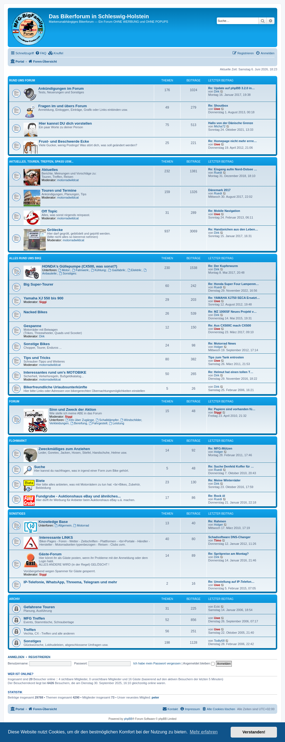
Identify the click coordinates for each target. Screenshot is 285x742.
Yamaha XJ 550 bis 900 (43, 298)
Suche (39, 467)
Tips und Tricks (37, 358)
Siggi (43, 302)
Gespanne (32, 326)
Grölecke (55, 230)
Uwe (217, 109)
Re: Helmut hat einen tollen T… (230, 372)
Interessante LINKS (56, 537)
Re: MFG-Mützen (220, 448)
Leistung (116, 423)
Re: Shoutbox (218, 105)
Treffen (30, 630)
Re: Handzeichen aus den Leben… (233, 229)
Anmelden (16, 657)
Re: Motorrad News (222, 343)
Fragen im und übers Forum (62, 106)
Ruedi (218, 172)
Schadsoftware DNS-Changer (229, 537)
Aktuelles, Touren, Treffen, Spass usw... (41, 161)
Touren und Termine (59, 190)
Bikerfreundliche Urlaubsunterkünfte (55, 387)
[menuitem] (40, 53)
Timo (217, 540)
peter (155, 697)
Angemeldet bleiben (198, 663)
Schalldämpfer (107, 420)
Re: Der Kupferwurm (223, 266)
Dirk (217, 91)
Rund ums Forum (22, 80)
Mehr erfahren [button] (204, 732)
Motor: (64, 270)
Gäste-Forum (50, 554)
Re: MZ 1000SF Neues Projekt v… (232, 311)
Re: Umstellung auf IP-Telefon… (231, 581)
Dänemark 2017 (219, 190)
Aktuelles (50, 170)
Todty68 (219, 640)
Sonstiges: (68, 273)
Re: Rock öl (216, 495)
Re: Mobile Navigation (224, 210)
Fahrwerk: (80, 270)
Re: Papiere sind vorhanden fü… (231, 409)
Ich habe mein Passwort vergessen (157, 663)
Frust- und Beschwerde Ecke (64, 141)
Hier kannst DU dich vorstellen (65, 123)
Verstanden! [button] (254, 732)
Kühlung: (98, 270)
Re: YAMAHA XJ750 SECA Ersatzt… (234, 297)
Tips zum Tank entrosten (226, 357)
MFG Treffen (34, 618)
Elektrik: (135, 270)
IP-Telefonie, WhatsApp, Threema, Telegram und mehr (70, 582)
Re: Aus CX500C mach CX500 (229, 325)
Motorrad (81, 525)
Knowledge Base (53, 522)
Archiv (14, 598)
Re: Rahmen (217, 521)
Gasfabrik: (117, 270)
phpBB (128, 718)
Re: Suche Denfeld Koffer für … (231, 466)
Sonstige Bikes (37, 344)
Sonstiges (17, 513)
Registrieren (39, 657)
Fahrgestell (98, 423)
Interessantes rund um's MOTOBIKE (55, 372)
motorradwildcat (68, 180)
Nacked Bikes (35, 312)
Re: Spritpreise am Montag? (228, 553)
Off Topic (49, 211)
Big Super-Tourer (38, 284)
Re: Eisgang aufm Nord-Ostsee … (232, 169)
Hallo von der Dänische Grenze (230, 123)
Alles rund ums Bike (25, 258)
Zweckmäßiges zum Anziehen (64, 449)
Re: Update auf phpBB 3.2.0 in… (231, 88)
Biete (40, 481)
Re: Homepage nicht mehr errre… (232, 141)
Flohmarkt (18, 440)
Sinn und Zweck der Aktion (72, 409)
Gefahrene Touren (39, 607)
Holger (218, 346)
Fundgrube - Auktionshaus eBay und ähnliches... (78, 496)
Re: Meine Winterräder (224, 480)
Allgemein (63, 525)
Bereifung (78, 423)
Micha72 (220, 126)
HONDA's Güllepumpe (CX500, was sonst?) (79, 266)
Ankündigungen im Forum (61, 88)
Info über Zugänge (79, 420)
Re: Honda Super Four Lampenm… (233, 284)
